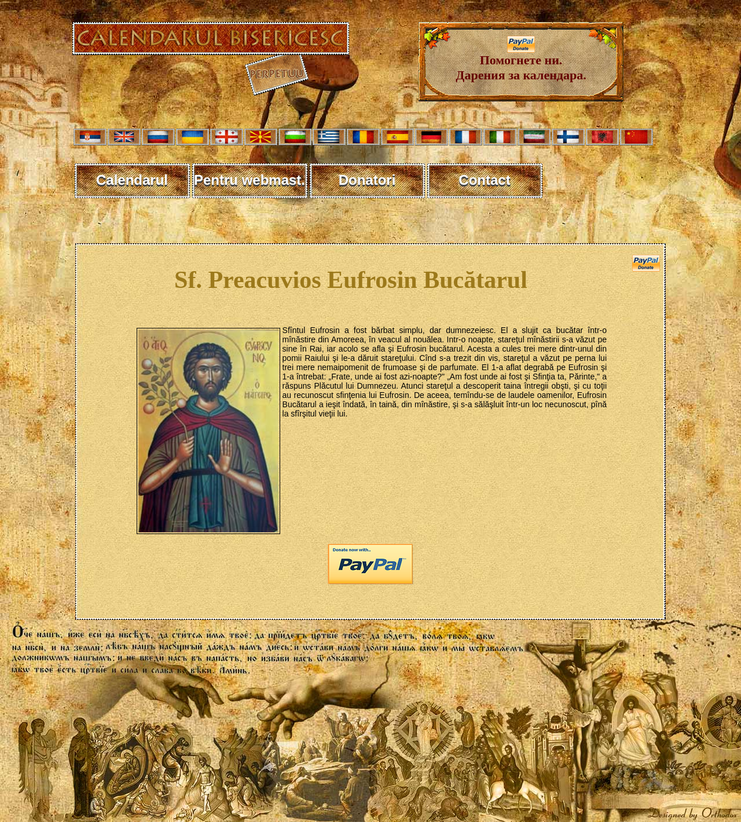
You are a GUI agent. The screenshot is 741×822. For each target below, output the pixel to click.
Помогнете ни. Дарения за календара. (521, 61)
